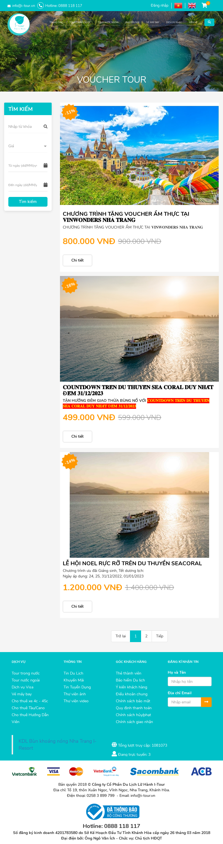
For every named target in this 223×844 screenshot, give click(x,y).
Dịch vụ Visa (22, 687)
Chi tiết (77, 260)
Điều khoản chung (131, 694)
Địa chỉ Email (180, 693)
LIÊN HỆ (193, 22)
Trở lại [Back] (121, 636)
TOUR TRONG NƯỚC (80, 22)
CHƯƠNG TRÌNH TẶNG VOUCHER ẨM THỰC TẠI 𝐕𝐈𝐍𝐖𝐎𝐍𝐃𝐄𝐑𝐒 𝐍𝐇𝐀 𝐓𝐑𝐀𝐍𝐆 (126, 217)
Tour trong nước (26, 673)
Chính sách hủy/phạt (133, 715)
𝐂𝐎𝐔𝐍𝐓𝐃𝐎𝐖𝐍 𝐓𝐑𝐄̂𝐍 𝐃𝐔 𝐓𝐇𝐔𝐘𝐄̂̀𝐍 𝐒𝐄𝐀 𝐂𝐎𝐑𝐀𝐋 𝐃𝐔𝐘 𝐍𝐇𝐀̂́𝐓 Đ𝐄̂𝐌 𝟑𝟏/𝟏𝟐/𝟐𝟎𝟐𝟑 (138, 390)
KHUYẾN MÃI (132, 22)
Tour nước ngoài (26, 680)
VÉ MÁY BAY (152, 22)
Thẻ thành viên (128, 673)
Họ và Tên (177, 672)
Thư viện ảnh (75, 694)
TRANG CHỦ (55, 22)
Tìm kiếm (28, 201)
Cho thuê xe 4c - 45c (30, 701)
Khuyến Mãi (74, 680)
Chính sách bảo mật (133, 701)
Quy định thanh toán (134, 708)
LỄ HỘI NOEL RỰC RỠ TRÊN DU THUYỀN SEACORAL (132, 563)
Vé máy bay (22, 694)
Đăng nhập (160, 5)
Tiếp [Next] (159, 636)
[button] (209, 21)
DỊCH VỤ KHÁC (174, 22)
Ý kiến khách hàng (131, 687)
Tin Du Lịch (73, 673)
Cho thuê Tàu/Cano (28, 708)
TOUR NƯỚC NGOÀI (108, 22)
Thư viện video (76, 701)
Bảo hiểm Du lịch (130, 680)
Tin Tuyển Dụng (77, 687)
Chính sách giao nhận (134, 721)
